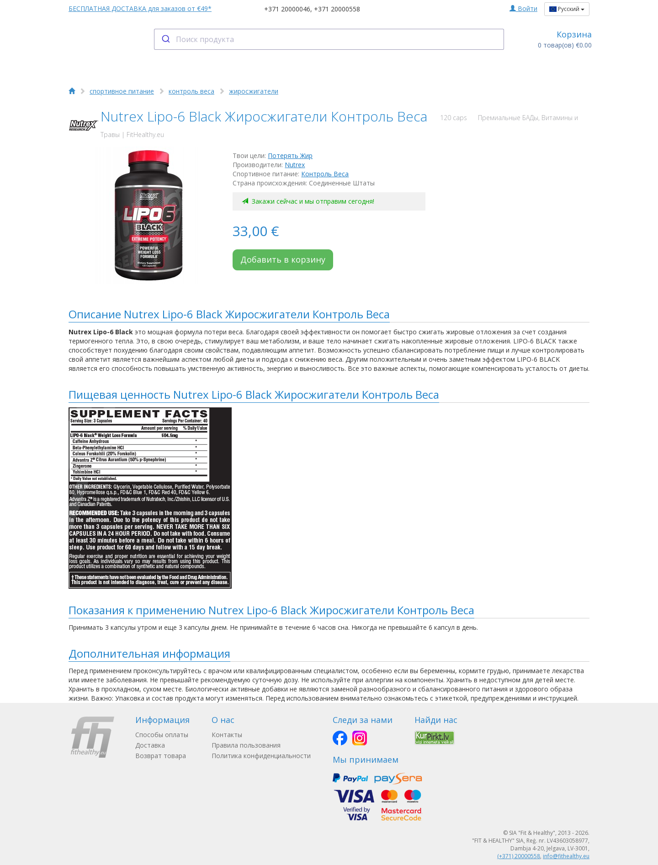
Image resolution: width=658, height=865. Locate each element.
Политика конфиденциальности (261, 755)
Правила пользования (246, 745)
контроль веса (191, 91)
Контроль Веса (325, 173)
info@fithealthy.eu (566, 856)
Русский (566, 9)
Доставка (150, 745)
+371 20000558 (337, 9)
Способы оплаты (161, 734)
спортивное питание (122, 91)
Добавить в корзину (282, 259)
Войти (523, 8)
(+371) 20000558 (518, 856)
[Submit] (165, 39)
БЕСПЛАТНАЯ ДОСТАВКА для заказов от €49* (140, 8)
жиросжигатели (253, 91)
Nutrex (295, 164)
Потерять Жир (290, 155)
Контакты (227, 734)
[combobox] (329, 39)
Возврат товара (160, 755)
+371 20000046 (287, 9)
